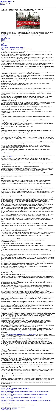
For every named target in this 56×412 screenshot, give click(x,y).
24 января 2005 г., (10, 398)
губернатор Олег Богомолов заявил (21, 334)
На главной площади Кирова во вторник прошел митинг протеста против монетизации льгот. (24, 223)
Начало (2, 407)
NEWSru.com (6, 2)
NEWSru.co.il (3, 408)
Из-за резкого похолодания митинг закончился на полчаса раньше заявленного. (21, 243)
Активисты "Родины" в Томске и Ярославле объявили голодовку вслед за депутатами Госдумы (25, 391)
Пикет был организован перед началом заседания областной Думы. (18, 134)
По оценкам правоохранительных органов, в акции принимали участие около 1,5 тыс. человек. (25, 120)
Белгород (3, 37)
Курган (3, 40)
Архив (9, 407)
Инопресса (14, 408)
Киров (2, 44)
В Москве (9, 408)
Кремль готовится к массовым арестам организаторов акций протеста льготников (21, 397)
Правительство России (22, 404)
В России (2, 4)
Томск (2, 43)
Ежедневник (14, 407)
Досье (6, 407)
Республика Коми (5, 38)
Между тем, (4, 334)
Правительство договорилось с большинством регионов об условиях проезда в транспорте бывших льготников (26, 401)
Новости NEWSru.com (6, 409)
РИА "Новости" (10, 156)
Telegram (23, 407)
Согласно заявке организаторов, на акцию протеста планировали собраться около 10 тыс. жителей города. (28, 245)
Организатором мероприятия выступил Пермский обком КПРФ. (17, 126)
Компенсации (31, 404)
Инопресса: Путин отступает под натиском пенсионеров (15, 388)
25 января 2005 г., (10, 389)
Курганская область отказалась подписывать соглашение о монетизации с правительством (24, 394)
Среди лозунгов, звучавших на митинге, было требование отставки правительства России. (24, 196)
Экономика (13, 404)
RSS (19, 407)
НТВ (28, 30)
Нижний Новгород (5, 42)
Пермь (3, 39)
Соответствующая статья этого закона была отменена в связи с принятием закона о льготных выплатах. (27, 362)
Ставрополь (4, 45)
